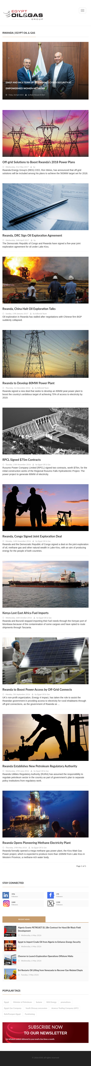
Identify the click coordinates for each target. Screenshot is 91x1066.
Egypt (6, 1002)
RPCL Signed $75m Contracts (21, 459)
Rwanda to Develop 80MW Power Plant (28, 383)
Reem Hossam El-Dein (37, 95)
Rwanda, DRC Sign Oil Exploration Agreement (32, 235)
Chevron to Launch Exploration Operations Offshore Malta (45, 956)
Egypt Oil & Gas (44, 464)
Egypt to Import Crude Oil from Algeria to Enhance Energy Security (49, 942)
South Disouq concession (36, 1008)
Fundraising (30, 1014)
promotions (65, 1002)
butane (39, 1002)
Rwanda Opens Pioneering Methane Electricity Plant (36, 843)
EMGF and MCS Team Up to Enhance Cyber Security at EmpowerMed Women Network (38, 85)
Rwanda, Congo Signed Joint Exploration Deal (32, 536)
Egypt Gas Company (12, 1008)
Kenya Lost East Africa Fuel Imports (25, 613)
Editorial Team (41, 313)
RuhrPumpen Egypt (12, 1014)
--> (5, 903)
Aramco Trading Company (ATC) (64, 1008)
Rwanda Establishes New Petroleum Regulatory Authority (39, 766)
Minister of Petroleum (22, 1002)
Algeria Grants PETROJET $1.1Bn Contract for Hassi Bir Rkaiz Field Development (49, 929)
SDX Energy (51, 1002)
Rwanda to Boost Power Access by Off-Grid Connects (37, 689)
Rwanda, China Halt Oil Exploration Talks (29, 309)
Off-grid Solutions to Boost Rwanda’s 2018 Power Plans (38, 162)
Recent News (24, 919)
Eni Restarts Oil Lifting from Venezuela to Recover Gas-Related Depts (50, 970)
